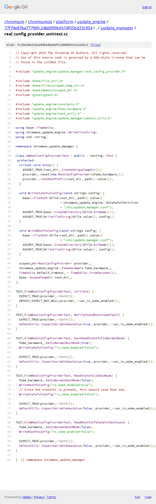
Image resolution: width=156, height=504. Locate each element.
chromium (14, 21)
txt (137, 497)
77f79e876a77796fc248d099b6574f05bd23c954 (48, 27)
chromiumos (40, 21)
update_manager (117, 27)
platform (64, 21)
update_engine (91, 21)
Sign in (147, 7)
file (95, 45)
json (148, 497)
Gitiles (26, 497)
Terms (51, 497)
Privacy (39, 497)
